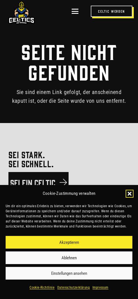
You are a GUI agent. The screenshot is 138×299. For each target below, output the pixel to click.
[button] (129, 194)
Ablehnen (69, 257)
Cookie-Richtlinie (42, 287)
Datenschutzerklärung (73, 287)
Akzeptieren (69, 242)
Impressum (100, 287)
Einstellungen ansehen (69, 273)
